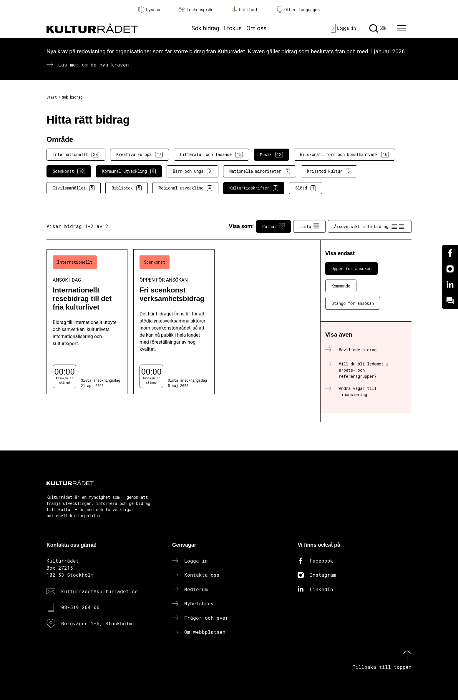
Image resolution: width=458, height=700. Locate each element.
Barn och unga (192, 171)
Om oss (256, 28)
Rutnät (273, 226)
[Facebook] (450, 253)
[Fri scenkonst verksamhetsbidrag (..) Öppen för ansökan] (173, 321)
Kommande (340, 286)
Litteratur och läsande (211, 154)
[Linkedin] (450, 285)
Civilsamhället (73, 188)
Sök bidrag (205, 28)
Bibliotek (127, 188)
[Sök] (377, 28)
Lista (309, 226)
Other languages (298, 9)
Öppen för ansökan (351, 268)
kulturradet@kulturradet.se (99, 591)
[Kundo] (450, 301)
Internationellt (76, 154)
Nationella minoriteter (259, 171)
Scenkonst (69, 171)
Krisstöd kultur (329, 171)
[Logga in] (341, 28)
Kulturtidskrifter (253, 188)
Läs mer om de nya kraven (93, 64)
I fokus (233, 28)
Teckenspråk (196, 9)
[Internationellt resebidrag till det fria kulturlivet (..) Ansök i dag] (87, 321)
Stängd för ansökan (352, 303)
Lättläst (244, 9)
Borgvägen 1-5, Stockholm (96, 623)
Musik (271, 154)
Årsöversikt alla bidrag (369, 226)
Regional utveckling (185, 188)
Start (52, 97)
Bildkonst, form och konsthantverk (344, 154)
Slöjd (305, 188)
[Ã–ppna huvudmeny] (402, 28)
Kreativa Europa (139, 154)
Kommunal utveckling (129, 171)
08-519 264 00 (80, 607)
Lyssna (149, 9)
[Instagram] (450, 269)
